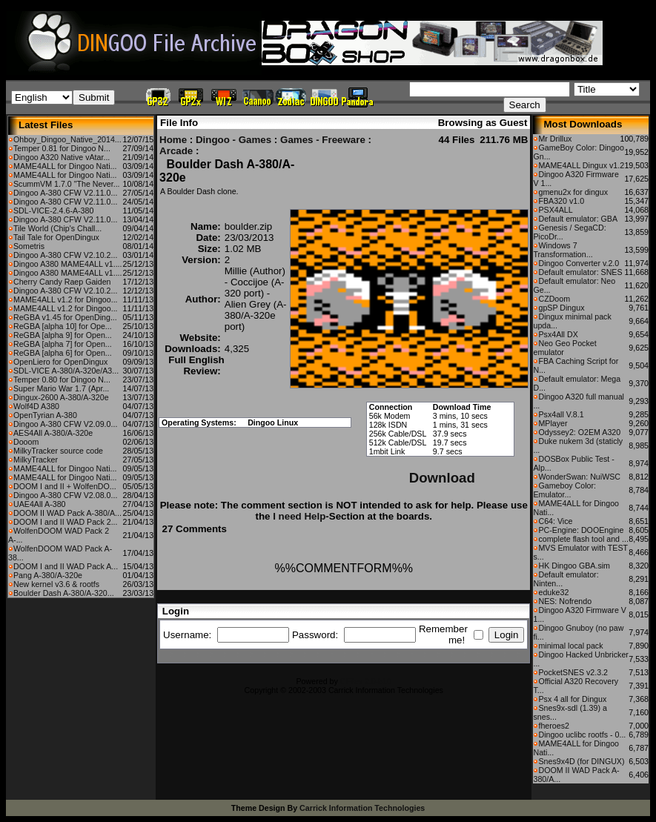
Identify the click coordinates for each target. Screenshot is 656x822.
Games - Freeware (322, 139)
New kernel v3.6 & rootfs (56, 584)
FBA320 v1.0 (561, 200)
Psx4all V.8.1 (560, 414)
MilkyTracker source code (58, 450)
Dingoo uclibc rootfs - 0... (582, 734)
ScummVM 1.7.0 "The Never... (66, 183)
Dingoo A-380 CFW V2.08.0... (65, 495)
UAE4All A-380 (39, 504)
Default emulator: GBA (577, 218)
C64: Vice (555, 521)
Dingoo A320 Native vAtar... (61, 157)
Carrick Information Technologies (362, 807)
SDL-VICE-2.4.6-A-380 (53, 210)
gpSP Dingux (561, 307)
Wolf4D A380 (36, 406)
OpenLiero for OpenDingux (60, 361)
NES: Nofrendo (565, 601)
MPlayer (552, 423)
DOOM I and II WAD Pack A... (65, 566)
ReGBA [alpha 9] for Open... (62, 335)
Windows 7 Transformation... (562, 250)
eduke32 (553, 592)
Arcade (176, 150)
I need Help (299, 516)
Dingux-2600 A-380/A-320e (61, 397)
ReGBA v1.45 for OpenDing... (65, 317)
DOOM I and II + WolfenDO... (64, 486)
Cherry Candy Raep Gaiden (62, 281)
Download (442, 477)
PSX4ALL (555, 209)
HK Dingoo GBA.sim (574, 565)
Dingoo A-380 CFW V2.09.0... (65, 424)
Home (173, 139)
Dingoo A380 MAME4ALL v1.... (67, 263)
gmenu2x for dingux (573, 192)
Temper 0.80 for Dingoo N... (61, 379)
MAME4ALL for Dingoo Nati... (64, 166)
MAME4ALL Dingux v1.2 (581, 165)
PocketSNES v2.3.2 (573, 672)
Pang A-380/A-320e (47, 575)
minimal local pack (570, 645)
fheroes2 (553, 725)
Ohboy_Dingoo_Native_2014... (67, 139)
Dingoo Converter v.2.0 (578, 263)
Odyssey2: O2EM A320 (579, 432)
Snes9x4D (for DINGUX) (581, 761)
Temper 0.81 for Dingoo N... (61, 148)
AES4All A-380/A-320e (53, 432)
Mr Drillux (554, 138)
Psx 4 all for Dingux (572, 699)
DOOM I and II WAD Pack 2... (65, 521)
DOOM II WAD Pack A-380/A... (67, 512)
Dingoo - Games (233, 139)
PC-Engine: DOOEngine (580, 530)
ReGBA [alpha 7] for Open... (62, 343)
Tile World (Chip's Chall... (57, 228)
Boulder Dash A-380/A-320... (63, 593)
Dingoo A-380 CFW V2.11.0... (65, 192)
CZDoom (554, 298)
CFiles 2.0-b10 (365, 681)
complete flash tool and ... (583, 538)
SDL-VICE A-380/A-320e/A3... (66, 370)
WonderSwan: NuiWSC (579, 476)
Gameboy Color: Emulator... (564, 490)
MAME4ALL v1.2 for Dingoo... (65, 299)
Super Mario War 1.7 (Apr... (61, 388)
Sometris (28, 246)
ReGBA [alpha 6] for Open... (62, 352)
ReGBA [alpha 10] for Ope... (62, 326)
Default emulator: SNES (580, 272)
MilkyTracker (35, 459)
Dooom (26, 441)
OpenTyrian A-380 (45, 415)
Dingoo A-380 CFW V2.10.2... (65, 255)
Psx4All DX (557, 334)
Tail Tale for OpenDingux (56, 237)
